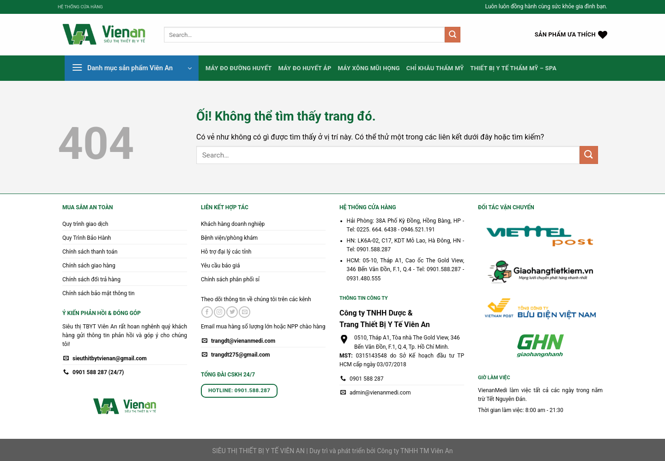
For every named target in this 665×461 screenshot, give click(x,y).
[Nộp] (452, 34)
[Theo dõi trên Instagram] (219, 312)
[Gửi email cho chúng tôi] (244, 312)
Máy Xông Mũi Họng (368, 68)
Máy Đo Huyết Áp (305, 68)
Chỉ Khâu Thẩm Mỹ (435, 68)
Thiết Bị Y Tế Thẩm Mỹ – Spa (513, 68)
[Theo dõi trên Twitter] (232, 312)
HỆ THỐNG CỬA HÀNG (80, 6)
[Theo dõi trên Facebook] (207, 312)
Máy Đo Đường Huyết (239, 68)
